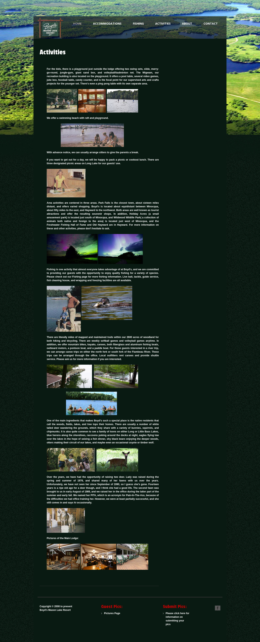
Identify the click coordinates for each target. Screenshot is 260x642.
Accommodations (107, 23)
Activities (163, 23)
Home (77, 23)
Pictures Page (112, 613)
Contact (211, 23)
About (187, 23)
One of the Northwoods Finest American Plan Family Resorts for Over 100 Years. (52, 27)
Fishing (138, 23)
